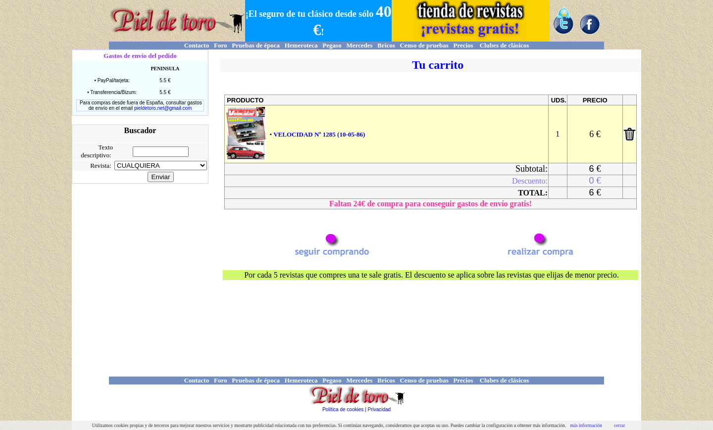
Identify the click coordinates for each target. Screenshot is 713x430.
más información (586, 425)
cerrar (619, 425)
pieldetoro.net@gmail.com (163, 108)
